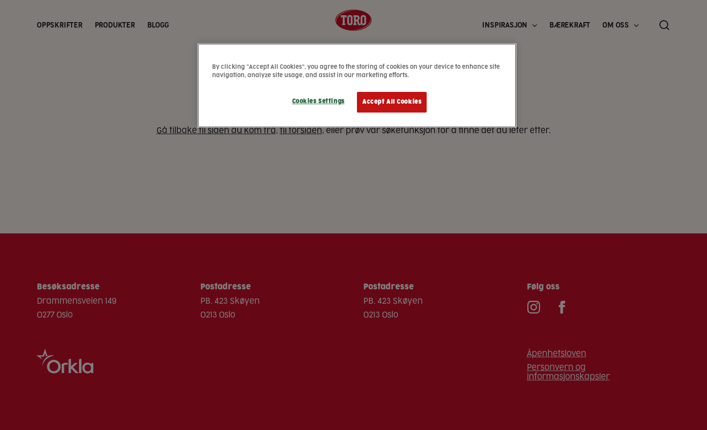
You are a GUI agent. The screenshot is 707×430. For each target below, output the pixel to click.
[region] (357, 85)
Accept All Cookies (391, 102)
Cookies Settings (318, 101)
